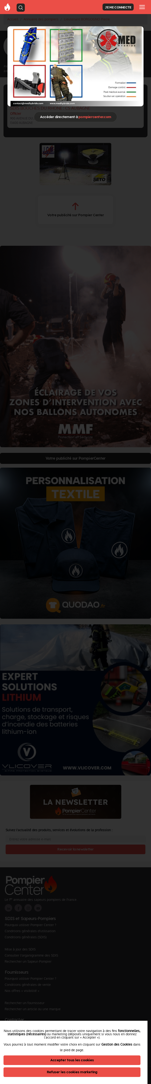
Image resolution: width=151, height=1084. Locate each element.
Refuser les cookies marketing (72, 1072)
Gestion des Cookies (116, 1044)
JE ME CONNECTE (118, 7)
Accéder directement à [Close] (75, 117)
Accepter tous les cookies (72, 1060)
